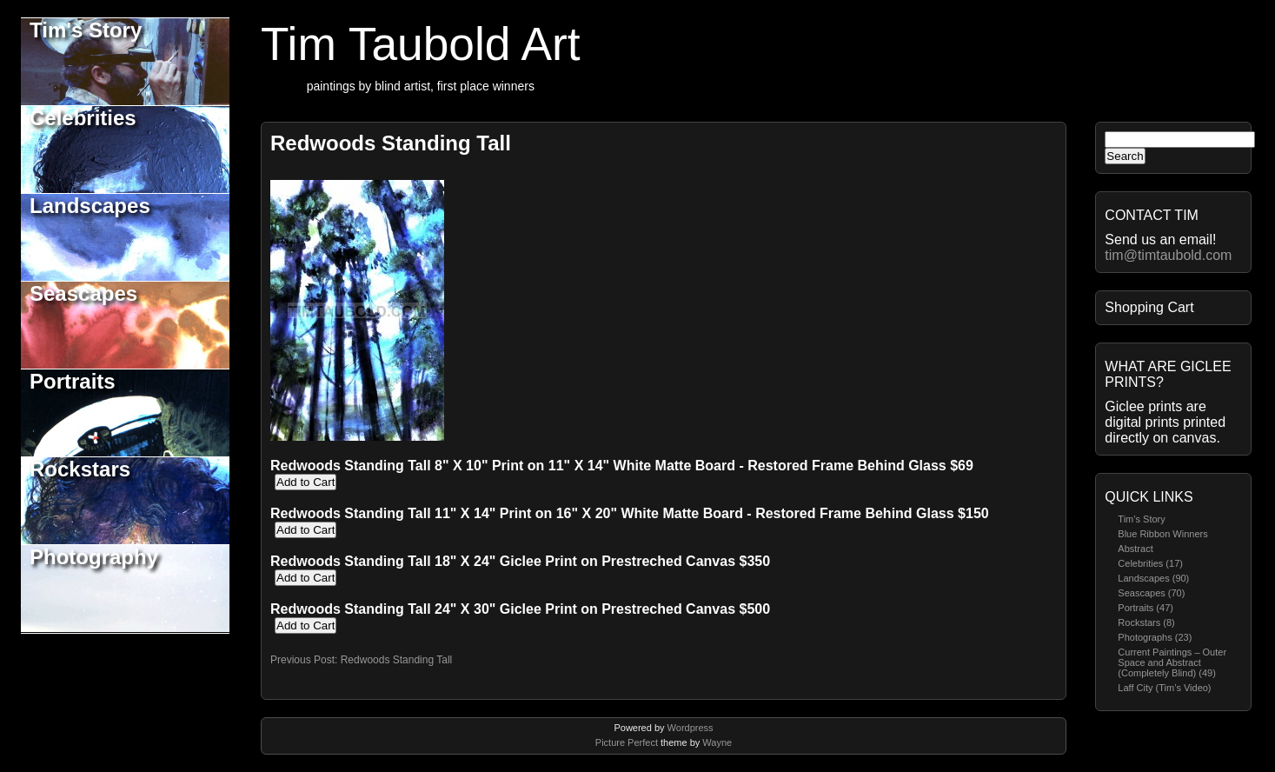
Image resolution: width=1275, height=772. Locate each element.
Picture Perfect (626, 742)
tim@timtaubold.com (1168, 255)
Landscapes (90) (1153, 578)
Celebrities (83, 118)
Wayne (717, 742)
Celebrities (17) (1150, 563)
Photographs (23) (1155, 637)
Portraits (73, 381)
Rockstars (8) (1146, 622)
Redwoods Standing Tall (390, 143)
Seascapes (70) (1151, 593)
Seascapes (83, 293)
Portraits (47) (1145, 607)
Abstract (1135, 548)
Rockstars (80, 469)
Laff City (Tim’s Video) (1164, 687)
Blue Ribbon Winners (1162, 534)
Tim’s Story (1141, 519)
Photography (94, 557)
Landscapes (90, 205)
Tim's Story (86, 30)
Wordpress (690, 727)
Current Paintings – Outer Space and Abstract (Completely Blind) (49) (1172, 662)
